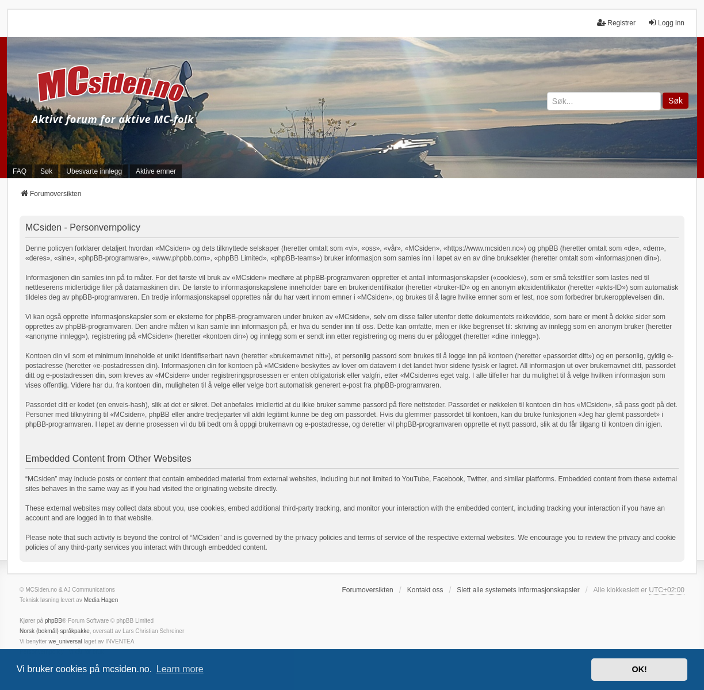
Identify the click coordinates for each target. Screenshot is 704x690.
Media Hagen (101, 600)
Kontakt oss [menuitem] (425, 590)
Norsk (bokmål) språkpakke (55, 631)
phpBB (53, 621)
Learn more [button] (180, 669)
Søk (675, 100)
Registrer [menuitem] (616, 22)
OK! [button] (639, 669)
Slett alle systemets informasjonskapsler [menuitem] (518, 590)
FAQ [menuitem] (19, 171)
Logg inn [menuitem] (666, 22)
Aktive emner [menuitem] (156, 171)
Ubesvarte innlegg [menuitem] (94, 171)
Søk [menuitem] (46, 171)
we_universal (65, 641)
